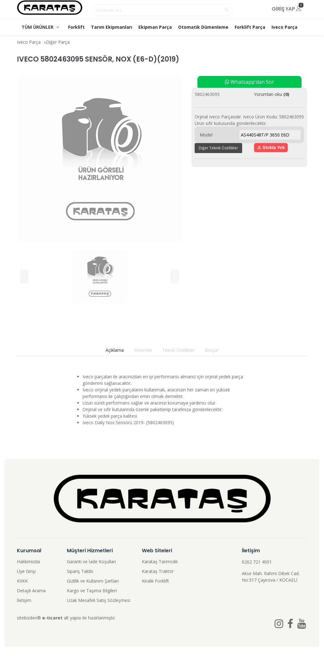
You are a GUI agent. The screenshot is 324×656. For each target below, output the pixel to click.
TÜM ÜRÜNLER (40, 27)
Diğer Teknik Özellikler (218, 148)
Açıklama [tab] (115, 350)
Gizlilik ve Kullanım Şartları (93, 581)
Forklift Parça (250, 27)
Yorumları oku (271, 94)
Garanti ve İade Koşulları (91, 561)
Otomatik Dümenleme (203, 27)
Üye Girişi (26, 571)
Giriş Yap (286, 8)
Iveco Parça (284, 27)
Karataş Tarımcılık (160, 561)
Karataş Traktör (158, 571)
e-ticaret (52, 618)
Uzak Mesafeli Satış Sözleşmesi (98, 600)
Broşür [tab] (211, 350)
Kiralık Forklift (155, 581)
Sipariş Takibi (80, 571)
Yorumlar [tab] (143, 350)
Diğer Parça (58, 42)
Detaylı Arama (31, 591)
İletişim (24, 600)
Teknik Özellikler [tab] (178, 350)
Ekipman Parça (155, 27)
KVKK (22, 581)
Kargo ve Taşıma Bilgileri (92, 591)
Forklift (76, 27)
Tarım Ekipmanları (111, 27)
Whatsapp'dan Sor (249, 81)
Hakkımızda (28, 561)
